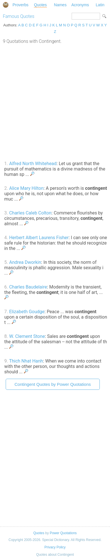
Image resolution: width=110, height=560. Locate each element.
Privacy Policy (54, 547)
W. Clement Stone (27, 336)
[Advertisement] (55, 102)
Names (60, 5)
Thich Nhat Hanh (26, 361)
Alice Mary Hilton (26, 188)
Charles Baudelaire (28, 287)
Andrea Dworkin (25, 262)
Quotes (40, 5)
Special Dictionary (6, 5)
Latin (100, 5)
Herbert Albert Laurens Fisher (39, 237)
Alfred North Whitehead (33, 163)
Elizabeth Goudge (26, 311)
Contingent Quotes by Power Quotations (52, 384)
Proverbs (20, 5)
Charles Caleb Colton (30, 213)
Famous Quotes (18, 16)
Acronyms (80, 5)
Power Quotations (63, 533)
